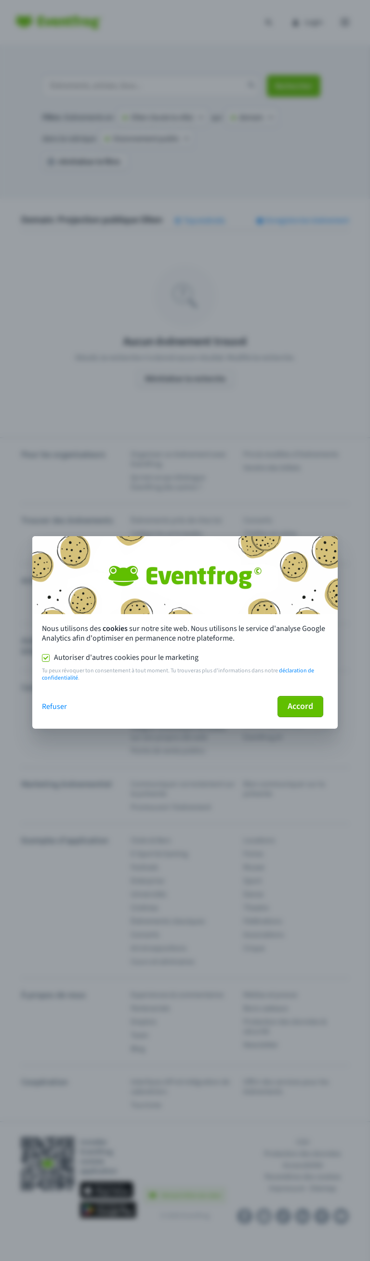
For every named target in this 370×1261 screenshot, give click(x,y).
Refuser (54, 706)
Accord (300, 706)
